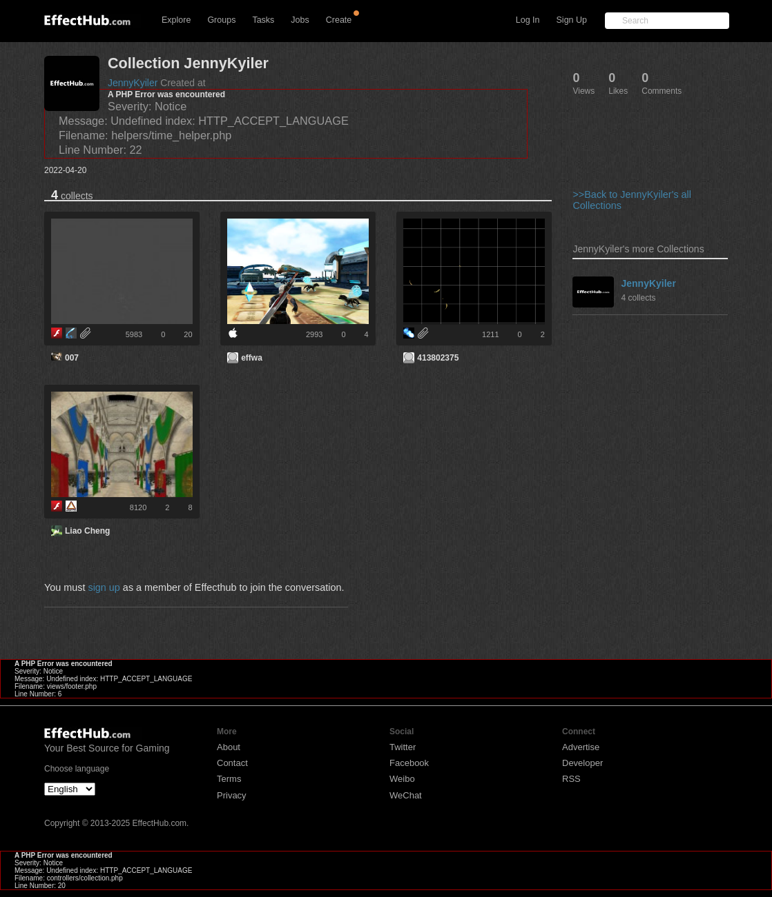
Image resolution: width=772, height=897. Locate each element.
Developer (582, 763)
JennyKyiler (132, 82)
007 (72, 358)
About (228, 747)
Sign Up (572, 20)
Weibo (402, 779)
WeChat (405, 795)
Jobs (300, 20)
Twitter (402, 747)
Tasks (263, 20)
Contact (232, 763)
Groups (221, 20)
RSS (571, 779)
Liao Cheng (87, 531)
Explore (176, 20)
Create (339, 20)
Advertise (580, 747)
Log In (528, 20)
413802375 (438, 358)
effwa (251, 358)
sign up (103, 587)
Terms (229, 779)
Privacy (232, 795)
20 (188, 334)
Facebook (409, 763)
